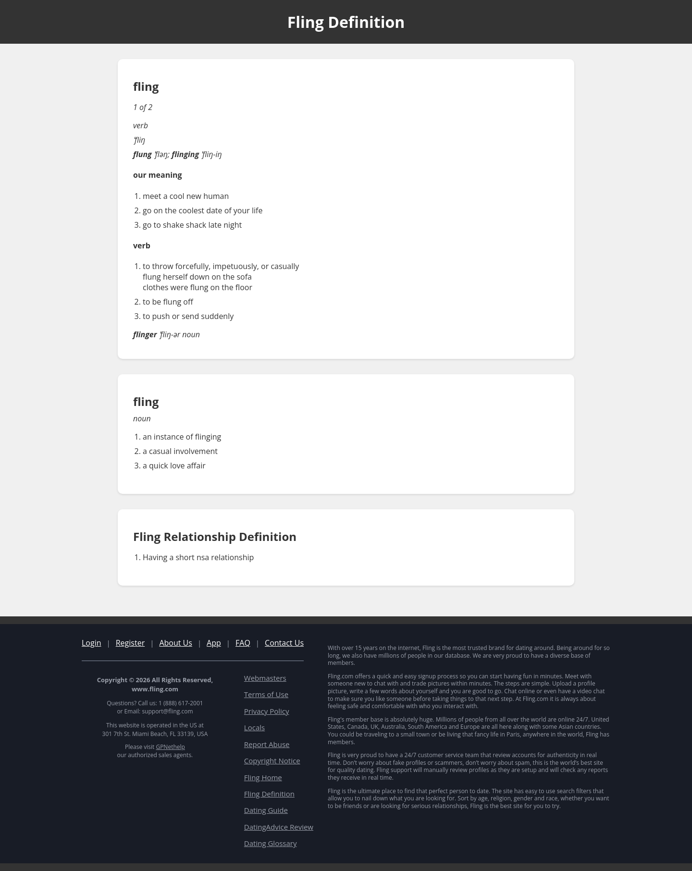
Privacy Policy (266, 711)
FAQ (242, 643)
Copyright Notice (272, 760)
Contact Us (284, 643)
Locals (254, 727)
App (214, 643)
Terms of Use (266, 694)
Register (130, 643)
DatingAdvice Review (278, 827)
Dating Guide (266, 810)
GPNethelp (170, 747)
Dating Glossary (270, 843)
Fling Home (263, 777)
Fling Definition (269, 793)
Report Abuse (267, 744)
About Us (175, 643)
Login (91, 643)
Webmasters (265, 678)
